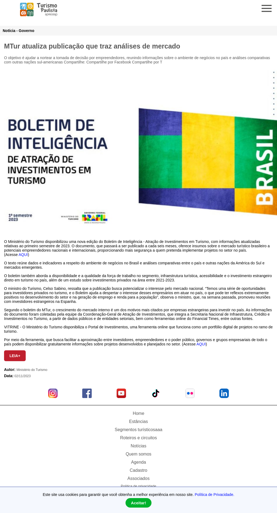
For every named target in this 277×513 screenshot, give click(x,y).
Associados (138, 478)
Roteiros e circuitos (138, 437)
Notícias (138, 446)
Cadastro (138, 470)
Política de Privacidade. (214, 494)
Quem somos (138, 454)
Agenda (138, 462)
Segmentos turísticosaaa (138, 429)
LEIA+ (14, 356)
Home (138, 413)
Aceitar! (138, 503)
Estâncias (138, 421)
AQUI (23, 254)
